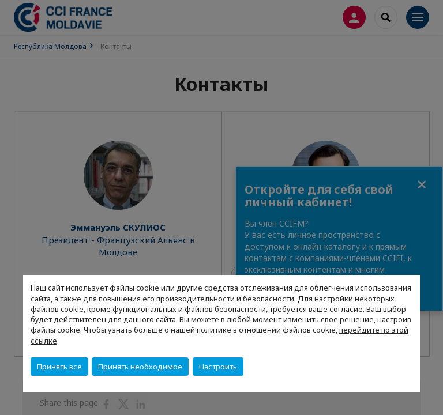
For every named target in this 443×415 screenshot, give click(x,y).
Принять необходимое (140, 366)
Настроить (218, 366)
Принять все (59, 366)
